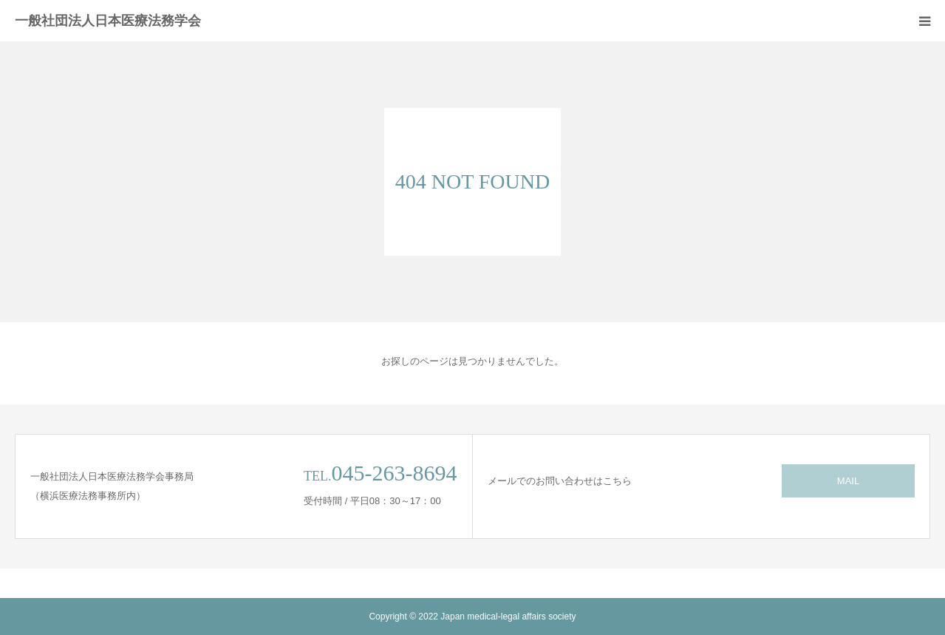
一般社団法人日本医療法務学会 (108, 20)
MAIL (848, 480)
